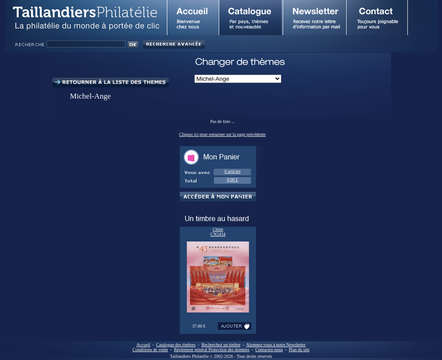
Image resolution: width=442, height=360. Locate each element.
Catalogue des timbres (176, 344)
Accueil (143, 344)
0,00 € (232, 179)
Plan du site (299, 349)
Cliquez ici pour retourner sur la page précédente (222, 134)
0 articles (233, 171)
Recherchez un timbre (221, 344)
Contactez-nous (269, 349)
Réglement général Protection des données (211, 349)
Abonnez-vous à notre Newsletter (276, 344)
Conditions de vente (150, 349)
